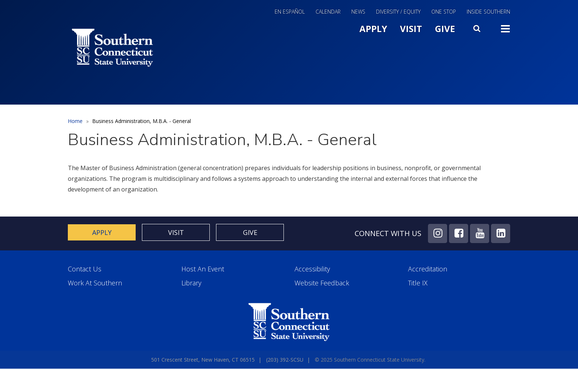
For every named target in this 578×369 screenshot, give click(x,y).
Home (75, 120)
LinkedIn (500, 233)
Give (445, 28)
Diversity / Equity (398, 12)
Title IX (418, 283)
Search (478, 27)
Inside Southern (488, 12)
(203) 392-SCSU (284, 359)
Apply (373, 28)
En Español (290, 12)
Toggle (505, 28)
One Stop (443, 12)
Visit (411, 28)
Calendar (328, 12)
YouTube (479, 233)
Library (191, 283)
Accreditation (427, 269)
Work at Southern (95, 283)
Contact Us (84, 269)
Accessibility (312, 269)
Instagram (437, 233)
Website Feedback (322, 283)
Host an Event (202, 269)
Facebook (458, 233)
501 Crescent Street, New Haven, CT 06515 (203, 359)
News (358, 12)
